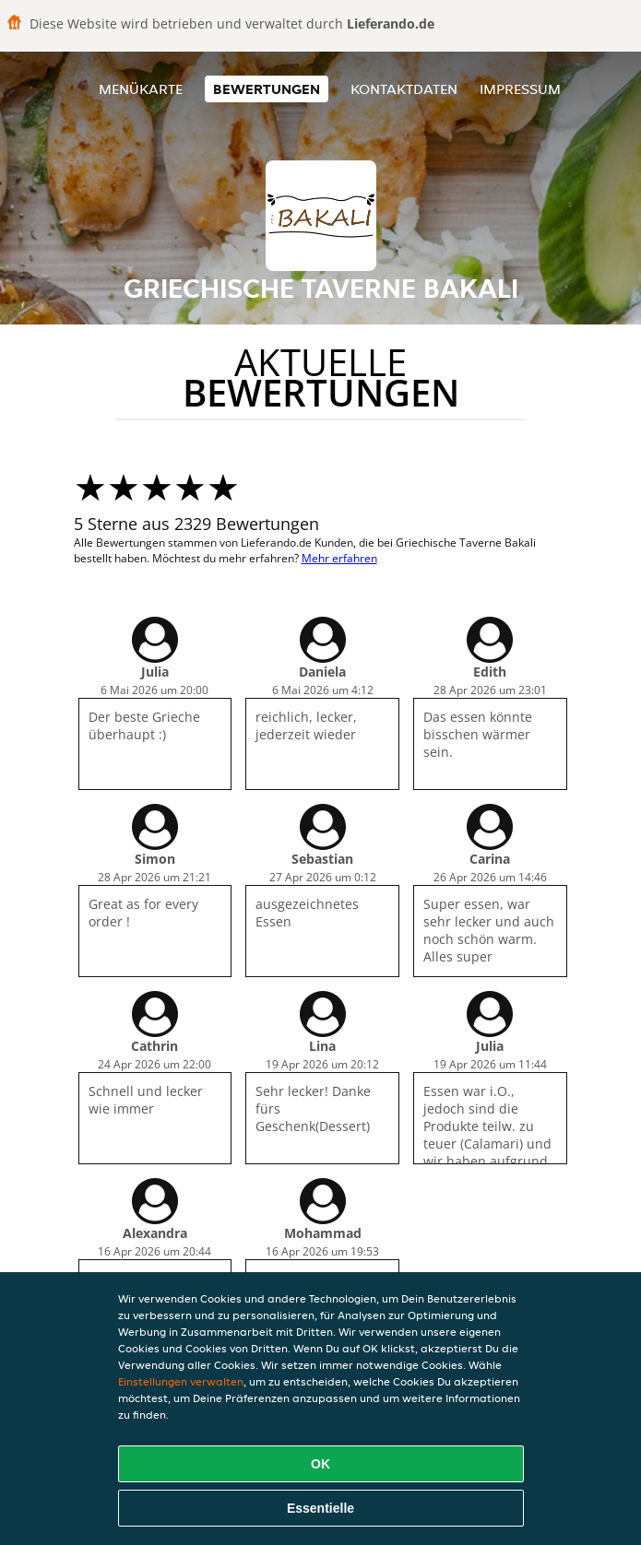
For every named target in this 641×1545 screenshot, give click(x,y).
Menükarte (141, 89)
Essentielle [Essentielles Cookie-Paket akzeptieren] (320, 1508)
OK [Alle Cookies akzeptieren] (320, 1464)
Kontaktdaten (403, 89)
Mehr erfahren (339, 558)
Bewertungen (266, 89)
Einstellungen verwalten (180, 1381)
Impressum (520, 89)
